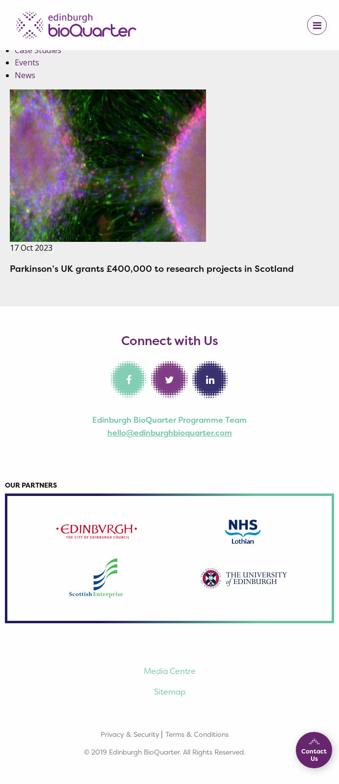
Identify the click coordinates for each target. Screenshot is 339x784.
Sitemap (169, 691)
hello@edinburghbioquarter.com (169, 432)
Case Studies (38, 50)
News (25, 75)
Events (27, 62)
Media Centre (170, 671)
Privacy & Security (130, 734)
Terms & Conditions (197, 734)
